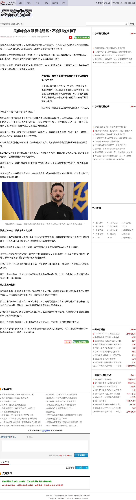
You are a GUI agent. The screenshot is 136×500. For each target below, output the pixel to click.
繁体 (101, 3)
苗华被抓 (128, 238)
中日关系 (99, 227)
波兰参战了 (51, 412)
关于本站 (49, 495)
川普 (97, 238)
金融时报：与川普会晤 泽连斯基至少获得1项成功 (22, 426)
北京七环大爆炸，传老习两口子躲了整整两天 (113, 131)
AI (111, 238)
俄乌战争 (99, 223)
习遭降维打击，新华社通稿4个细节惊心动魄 (113, 52)
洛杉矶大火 (128, 230)
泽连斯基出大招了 (9, 401)
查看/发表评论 (42, 37)
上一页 (78, 468)
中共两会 (128, 223)
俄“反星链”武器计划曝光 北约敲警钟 (61, 405)
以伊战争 (113, 230)
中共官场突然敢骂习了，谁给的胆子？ (111, 55)
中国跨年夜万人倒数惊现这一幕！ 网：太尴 (113, 63)
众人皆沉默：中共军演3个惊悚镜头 (109, 159)
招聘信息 (72, 495)
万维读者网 (5, 24)
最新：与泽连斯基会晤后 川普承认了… (62, 426)
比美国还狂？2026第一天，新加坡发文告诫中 (113, 59)
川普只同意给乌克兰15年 (56, 419)
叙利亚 (127, 234)
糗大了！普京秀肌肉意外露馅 (14, 405)
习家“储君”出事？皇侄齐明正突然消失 (111, 127)
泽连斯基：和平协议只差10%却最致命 (62, 398)
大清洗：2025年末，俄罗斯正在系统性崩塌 (19, 419)
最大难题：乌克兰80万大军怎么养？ (61, 401)
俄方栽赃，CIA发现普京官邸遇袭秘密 (61, 395)
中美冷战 (99, 230)
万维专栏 (99, 234)
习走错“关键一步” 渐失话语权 (107, 142)
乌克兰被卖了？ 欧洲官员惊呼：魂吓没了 (19, 408)
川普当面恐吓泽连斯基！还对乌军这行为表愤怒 (21, 422)
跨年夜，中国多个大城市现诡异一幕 (110, 149)
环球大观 (15, 24)
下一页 (85, 468)
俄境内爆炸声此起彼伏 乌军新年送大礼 (18, 395)
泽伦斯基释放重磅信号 (11, 412)
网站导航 (79, 495)
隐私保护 (87, 495)
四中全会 (113, 223)
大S (125, 227)
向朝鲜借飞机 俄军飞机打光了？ (59, 408)
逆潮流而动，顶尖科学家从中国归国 (110, 48)
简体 (97, 3)
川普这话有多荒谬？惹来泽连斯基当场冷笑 (64, 422)
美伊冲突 (113, 227)
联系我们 (64, 495)
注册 (133, 3)
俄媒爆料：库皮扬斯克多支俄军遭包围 (17, 415)
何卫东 (113, 234)
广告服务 (57, 495)
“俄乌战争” (46, 430)
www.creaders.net (6, 37)
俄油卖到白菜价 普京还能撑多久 (15, 398)
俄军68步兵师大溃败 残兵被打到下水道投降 (64, 415)
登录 (129, 3)
